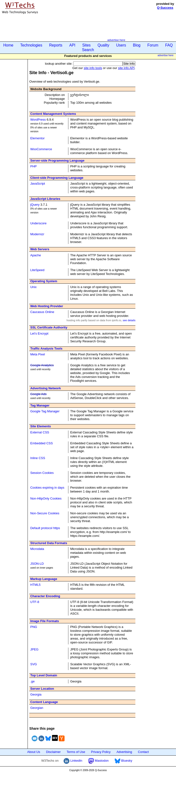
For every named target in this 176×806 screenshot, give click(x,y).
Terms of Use (76, 752)
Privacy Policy (101, 752)
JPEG (34, 649)
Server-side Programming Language (57, 160)
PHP (33, 166)
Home (8, 45)
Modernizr (37, 234)
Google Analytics (42, 365)
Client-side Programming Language (56, 178)
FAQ (169, 45)
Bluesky (123, 760)
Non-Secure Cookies (44, 513)
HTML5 (35, 585)
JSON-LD (37, 563)
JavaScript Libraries (45, 199)
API (72, 45)
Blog (136, 45)
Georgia (35, 694)
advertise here (116, 39)
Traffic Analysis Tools (46, 348)
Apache (35, 255)
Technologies (31, 45)
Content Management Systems (53, 114)
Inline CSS (37, 458)
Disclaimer (53, 752)
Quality (103, 45)
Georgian (36, 708)
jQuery (34, 204)
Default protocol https (45, 528)
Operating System (43, 281)
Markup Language (43, 579)
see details (129, 320)
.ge (32, 681)
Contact (143, 752)
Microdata (37, 549)
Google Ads (38, 394)
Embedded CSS (41, 443)
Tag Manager (39, 405)
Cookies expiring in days (47, 487)
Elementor (37, 138)
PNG (33, 627)
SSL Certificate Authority (48, 327)
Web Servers (39, 249)
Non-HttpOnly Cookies (45, 498)
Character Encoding (45, 596)
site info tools (93, 68)
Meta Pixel (37, 354)
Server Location (42, 688)
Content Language (44, 702)
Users (121, 45)
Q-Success (165, 7)
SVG (33, 664)
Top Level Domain (43, 675)
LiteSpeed (37, 270)
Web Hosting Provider (46, 306)
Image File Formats (44, 621)
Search (88, 50)
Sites (86, 45)
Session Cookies (42, 473)
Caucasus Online (42, 312)
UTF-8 (34, 602)
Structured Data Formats (48, 543)
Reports (55, 45)
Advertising (124, 752)
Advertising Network (45, 388)
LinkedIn (73, 760)
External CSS (39, 432)
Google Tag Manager (44, 411)
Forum (152, 45)
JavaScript (37, 183)
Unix (33, 287)
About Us (33, 752)
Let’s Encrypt (39, 333)
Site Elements (40, 426)
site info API (126, 68)
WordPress (38, 119)
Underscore (38, 223)
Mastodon (98, 760)
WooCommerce (41, 149)
